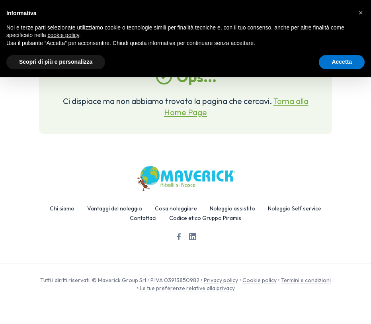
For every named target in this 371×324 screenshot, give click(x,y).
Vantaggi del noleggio (114, 208)
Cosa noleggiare (176, 208)
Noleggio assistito (232, 208)
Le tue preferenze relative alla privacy (187, 288)
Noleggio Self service (294, 208)
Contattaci (143, 218)
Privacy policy (221, 280)
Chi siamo (62, 208)
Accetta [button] (342, 62)
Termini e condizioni (306, 280)
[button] (360, 12)
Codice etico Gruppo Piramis (205, 218)
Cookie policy (259, 280)
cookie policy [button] (63, 35)
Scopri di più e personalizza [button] (55, 62)
